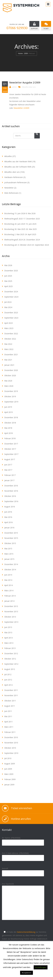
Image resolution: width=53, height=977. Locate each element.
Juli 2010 (7, 758)
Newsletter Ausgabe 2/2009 (24, 82)
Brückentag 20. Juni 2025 (14, 224)
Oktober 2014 (10, 569)
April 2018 (8, 433)
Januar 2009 (9, 784)
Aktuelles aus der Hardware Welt (18, 161)
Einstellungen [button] (40, 967)
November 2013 (11, 611)
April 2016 (8, 522)
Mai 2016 (8, 517)
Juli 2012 (7, 674)
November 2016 (11, 491)
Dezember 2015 (11, 533)
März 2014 (8, 590)
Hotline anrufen (21, 819)
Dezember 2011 (11, 690)
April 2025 (8, 286)
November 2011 (11, 695)
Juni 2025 (8, 276)
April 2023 (8, 323)
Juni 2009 (8, 769)
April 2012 (8, 685)
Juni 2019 (8, 407)
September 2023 (11, 318)
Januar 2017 (9, 480)
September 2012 (11, 664)
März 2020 (8, 386)
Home (20, 53)
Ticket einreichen (21, 808)
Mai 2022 (8, 344)
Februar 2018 (10, 438)
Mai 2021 (8, 359)
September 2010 (11, 753)
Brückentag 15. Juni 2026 (14, 213)
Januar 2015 (9, 559)
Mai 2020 (8, 380)
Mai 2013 (8, 632)
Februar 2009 (10, 779)
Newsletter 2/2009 (21, 108)
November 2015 (11, 538)
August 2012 (9, 669)
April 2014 (8, 585)
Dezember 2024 (11, 291)
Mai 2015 (8, 548)
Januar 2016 (9, 527)
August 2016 (9, 506)
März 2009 (8, 774)
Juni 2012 (8, 679)
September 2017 (11, 454)
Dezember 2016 (11, 485)
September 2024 (11, 297)
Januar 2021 (9, 365)
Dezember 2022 (11, 333)
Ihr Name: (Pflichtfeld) (23, 840)
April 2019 (8, 412)
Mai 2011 (8, 716)
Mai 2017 (8, 470)
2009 (26, 53)
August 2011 (9, 706)
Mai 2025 (8, 281)
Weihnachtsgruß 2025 (13, 218)
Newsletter (9, 187)
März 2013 (8, 643)
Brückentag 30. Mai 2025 (14, 229)
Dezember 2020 (11, 370)
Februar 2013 (10, 648)
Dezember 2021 (11, 354)
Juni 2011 (8, 711)
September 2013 (11, 622)
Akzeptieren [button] (26, 972)
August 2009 (9, 763)
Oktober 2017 (10, 449)
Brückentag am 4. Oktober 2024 (17, 245)
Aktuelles (8, 156)
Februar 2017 (10, 475)
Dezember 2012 (11, 653)
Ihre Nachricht (23, 903)
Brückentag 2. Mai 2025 (14, 234)
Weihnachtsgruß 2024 (13, 239)
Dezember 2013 (11, 606)
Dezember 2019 (11, 391)
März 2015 (8, 554)
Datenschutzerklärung (26, 932)
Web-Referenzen (11, 193)
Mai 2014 (8, 580)
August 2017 (9, 459)
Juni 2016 (8, 512)
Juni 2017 (8, 464)
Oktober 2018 (10, 422)
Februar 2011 (10, 732)
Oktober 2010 (10, 748)
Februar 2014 (10, 596)
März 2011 (8, 727)
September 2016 (11, 501)
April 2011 (8, 721)
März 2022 (8, 349)
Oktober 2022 (10, 339)
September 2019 (11, 401)
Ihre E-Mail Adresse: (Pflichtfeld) (23, 855)
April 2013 (8, 637)
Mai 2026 (8, 265)
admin (14, 87)
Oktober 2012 (10, 658)
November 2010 (11, 742)
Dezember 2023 (11, 312)
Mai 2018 (8, 428)
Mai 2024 (8, 307)
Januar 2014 (9, 601)
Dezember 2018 (11, 417)
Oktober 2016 (10, 496)
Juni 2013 (8, 627)
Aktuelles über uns (29, 87)
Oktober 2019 (10, 396)
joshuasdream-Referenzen (15, 182)
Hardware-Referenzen (13, 177)
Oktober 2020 (10, 375)
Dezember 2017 (11, 443)
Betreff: (23, 870)
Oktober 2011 (10, 700)
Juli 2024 (7, 302)
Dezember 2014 (11, 564)
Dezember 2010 (11, 737)
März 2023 (8, 328)
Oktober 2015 (10, 543)
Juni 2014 (8, 575)
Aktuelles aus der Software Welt (17, 166)
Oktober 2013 (10, 616)
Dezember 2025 (11, 270)
